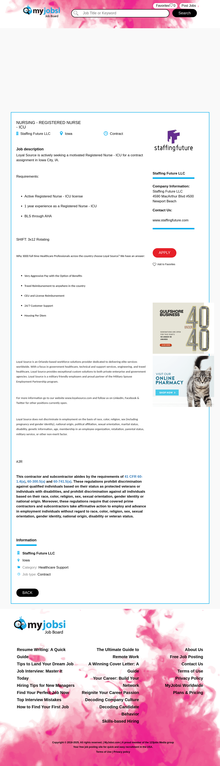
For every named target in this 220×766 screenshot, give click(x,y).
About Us (194, 649)
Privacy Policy (189, 678)
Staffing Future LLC (169, 173)
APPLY (164, 253)
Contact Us (192, 664)
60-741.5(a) (62, 481)
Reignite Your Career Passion (110, 692)
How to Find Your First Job (43, 707)
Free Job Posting (186, 656)
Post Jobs (189, 5)
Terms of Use (190, 671)
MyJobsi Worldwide (184, 685)
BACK (28, 593)
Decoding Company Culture (112, 699)
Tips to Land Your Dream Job (45, 664)
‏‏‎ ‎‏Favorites (165, 5)
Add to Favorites (166, 264)
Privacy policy (122, 751)
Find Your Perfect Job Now (43, 692)
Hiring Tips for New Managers (46, 685)
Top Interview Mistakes (39, 699)
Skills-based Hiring (120, 721)
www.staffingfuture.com (170, 220)
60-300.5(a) (36, 481)
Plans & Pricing (188, 692)
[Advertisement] (110, 57)
